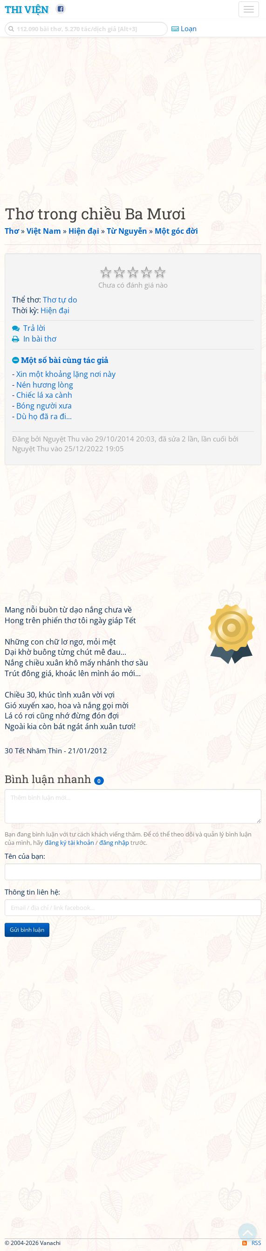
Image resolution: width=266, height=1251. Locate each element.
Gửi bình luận (27, 930)
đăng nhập (114, 843)
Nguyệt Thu (61, 438)
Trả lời (34, 328)
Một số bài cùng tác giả (60, 360)
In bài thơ (39, 339)
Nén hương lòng (44, 385)
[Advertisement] (133, 118)
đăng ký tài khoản (69, 843)
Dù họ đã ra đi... (44, 416)
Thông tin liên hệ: (32, 891)
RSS (251, 1243)
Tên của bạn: (25, 856)
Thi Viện (26, 9)
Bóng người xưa (44, 406)
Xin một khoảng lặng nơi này (66, 374)
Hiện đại (55, 310)
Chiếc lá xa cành (44, 395)
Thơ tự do (60, 300)
